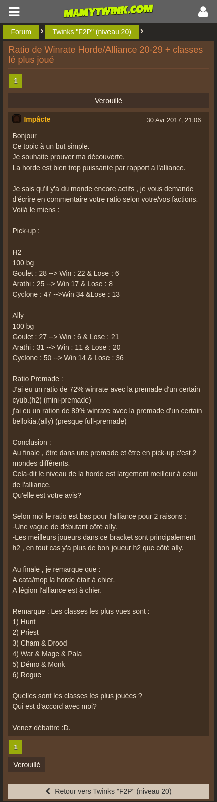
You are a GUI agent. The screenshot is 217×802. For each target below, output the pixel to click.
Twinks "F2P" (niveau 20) (92, 32)
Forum (21, 32)
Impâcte (37, 119)
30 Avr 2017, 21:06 (174, 120)
